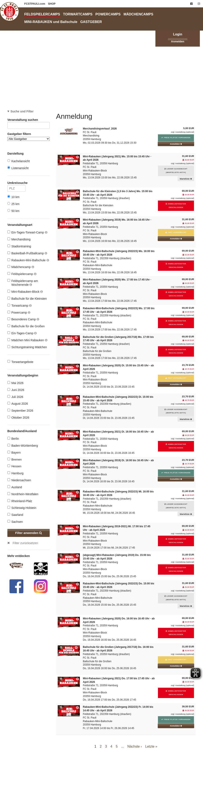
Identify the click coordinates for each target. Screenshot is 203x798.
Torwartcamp (19, 305)
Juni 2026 (15, 390)
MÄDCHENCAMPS (138, 14)
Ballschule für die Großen (26, 326)
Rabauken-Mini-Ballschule (28, 260)
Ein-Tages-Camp (22, 333)
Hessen (14, 466)
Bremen (14, 459)
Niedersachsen (19, 480)
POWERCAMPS (108, 14)
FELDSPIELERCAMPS (42, 14)
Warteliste (186, 179)
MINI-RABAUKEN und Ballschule (50, 22)
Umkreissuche (16, 183)
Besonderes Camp (23, 319)
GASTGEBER (91, 22)
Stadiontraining (19, 246)
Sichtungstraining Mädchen (27, 347)
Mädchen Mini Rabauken (27, 340)
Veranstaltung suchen (28, 120)
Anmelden (177, 41)
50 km (13, 211)
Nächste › (134, 746)
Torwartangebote (20, 362)
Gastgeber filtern (28, 136)
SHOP (52, 3)
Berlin (13, 438)
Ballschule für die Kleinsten (27, 298)
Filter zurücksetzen (25, 543)
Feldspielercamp (21, 274)
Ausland (14, 487)
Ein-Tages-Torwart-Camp (27, 232)
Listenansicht (18, 168)
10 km (13, 197)
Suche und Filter (22, 111)
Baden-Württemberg (22, 445)
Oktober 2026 (18, 417)
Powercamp (18, 312)
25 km (13, 204)
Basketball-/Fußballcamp (27, 253)
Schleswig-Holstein (21, 508)
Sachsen (15, 521)
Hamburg (15, 473)
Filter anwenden (28, 533)
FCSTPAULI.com (35, 3)
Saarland (15, 514)
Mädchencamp (20, 267)
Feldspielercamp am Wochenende (22, 282)
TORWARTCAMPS (77, 14)
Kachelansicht (18, 161)
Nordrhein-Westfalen (22, 494)
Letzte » (151, 746)
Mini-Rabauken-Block (25, 291)
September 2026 (20, 410)
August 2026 (17, 403)
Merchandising (19, 239)
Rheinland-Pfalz (19, 501)
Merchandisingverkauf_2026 (100, 128)
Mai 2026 (15, 383)
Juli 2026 (15, 397)
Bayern (14, 452)
